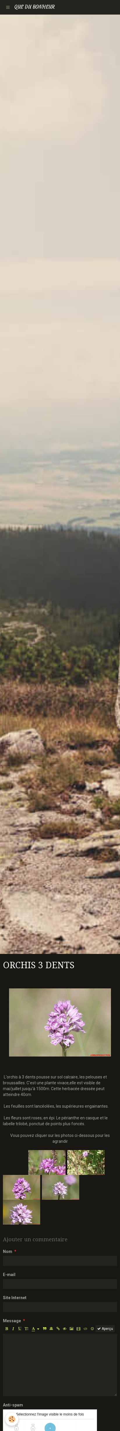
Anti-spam (13, 1405)
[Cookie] (11, 1419)
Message (12, 1320)
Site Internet (15, 1297)
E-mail (9, 1274)
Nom (7, 1251)
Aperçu (105, 1329)
